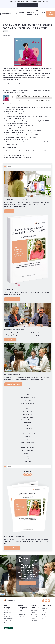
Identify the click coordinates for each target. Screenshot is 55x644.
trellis (27, 456)
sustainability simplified (27, 448)
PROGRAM (22, 14)
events (28, 406)
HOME (15, 14)
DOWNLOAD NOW (12, 299)
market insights (27, 428)
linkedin (27, 425)
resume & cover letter (27, 442)
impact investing (27, 411)
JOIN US (9, 211)
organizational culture (27, 431)
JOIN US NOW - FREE (13, 384)
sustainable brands (27, 450)
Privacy (44, 621)
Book (32, 625)
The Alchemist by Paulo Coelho (15, 155)
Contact (44, 615)
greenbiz (27, 409)
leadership (27, 422)
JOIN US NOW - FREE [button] (27, 585)
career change (27, 395)
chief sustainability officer (27, 397)
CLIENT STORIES (29, 14)
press (27, 439)
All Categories (27, 392)
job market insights (27, 417)
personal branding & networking (27, 434)
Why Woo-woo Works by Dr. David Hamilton (18, 157)
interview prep (27, 414)
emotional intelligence (27, 403)
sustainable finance (27, 453)
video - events (27, 459)
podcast (5, 31)
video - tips (27, 462)
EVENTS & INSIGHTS (36, 14)
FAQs (43, 612)
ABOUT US (43, 14)
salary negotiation (27, 445)
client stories (27, 400)
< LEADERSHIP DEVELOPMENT (27, 5)
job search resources (27, 420)
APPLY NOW (10, 339)
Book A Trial (45, 610)
